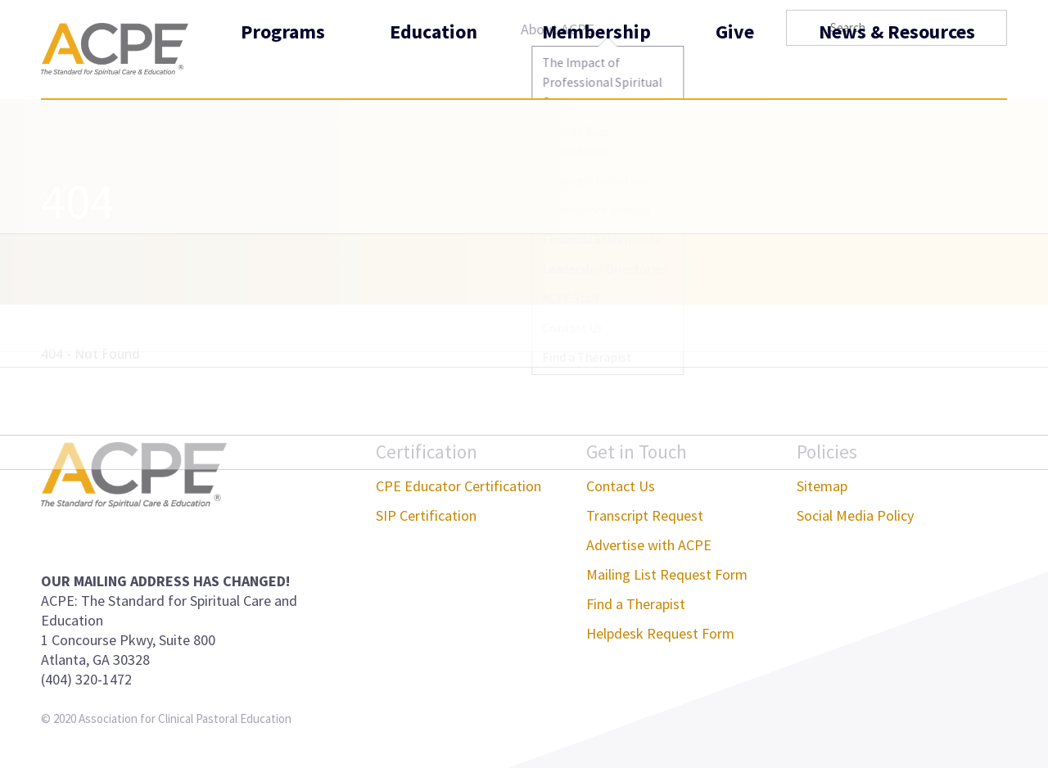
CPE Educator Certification (458, 486)
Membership (596, 68)
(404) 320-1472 (86, 679)
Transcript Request (644, 515)
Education (433, 68)
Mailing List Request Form (667, 574)
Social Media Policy (855, 515)
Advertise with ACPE (648, 544)
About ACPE (557, 29)
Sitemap (822, 486)
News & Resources (897, 68)
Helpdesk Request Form (660, 633)
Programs (283, 68)
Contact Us (620, 486)
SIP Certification (426, 515)
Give (735, 68)
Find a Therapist (635, 603)
